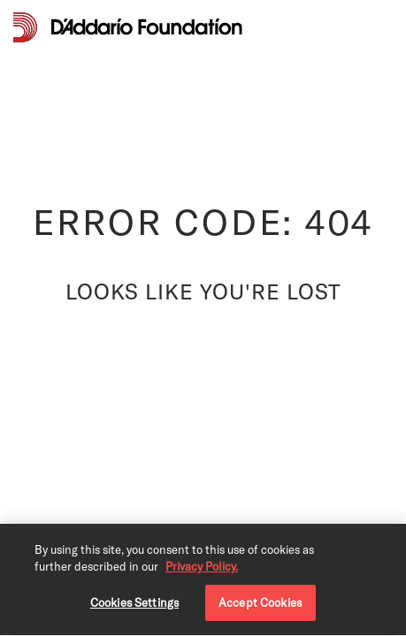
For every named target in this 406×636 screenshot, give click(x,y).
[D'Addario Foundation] (146, 27)
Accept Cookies (260, 604)
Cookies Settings (134, 604)
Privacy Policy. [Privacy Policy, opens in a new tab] (201, 569)
